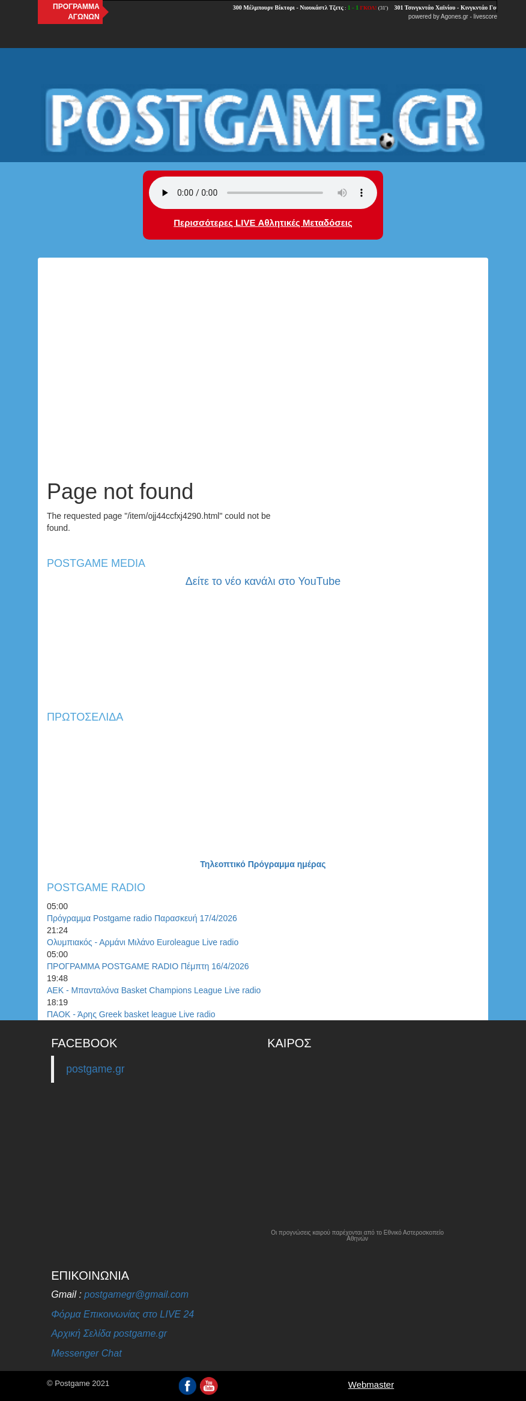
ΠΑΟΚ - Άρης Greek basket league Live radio (131, 1014)
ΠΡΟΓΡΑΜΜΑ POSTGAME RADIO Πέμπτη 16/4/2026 (148, 966)
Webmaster (371, 1384)
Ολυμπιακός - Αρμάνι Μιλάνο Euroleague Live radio (142, 942)
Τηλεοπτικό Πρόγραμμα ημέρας (262, 864)
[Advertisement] (263, 378)
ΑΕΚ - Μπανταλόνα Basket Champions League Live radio (154, 990)
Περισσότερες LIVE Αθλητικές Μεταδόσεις (263, 222)
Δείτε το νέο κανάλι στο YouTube (263, 581)
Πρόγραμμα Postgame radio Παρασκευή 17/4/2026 (142, 918)
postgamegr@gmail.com (136, 1294)
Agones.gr (454, 16)
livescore (485, 16)
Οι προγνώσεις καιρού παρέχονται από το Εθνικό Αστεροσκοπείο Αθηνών (357, 1236)
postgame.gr (95, 1069)
